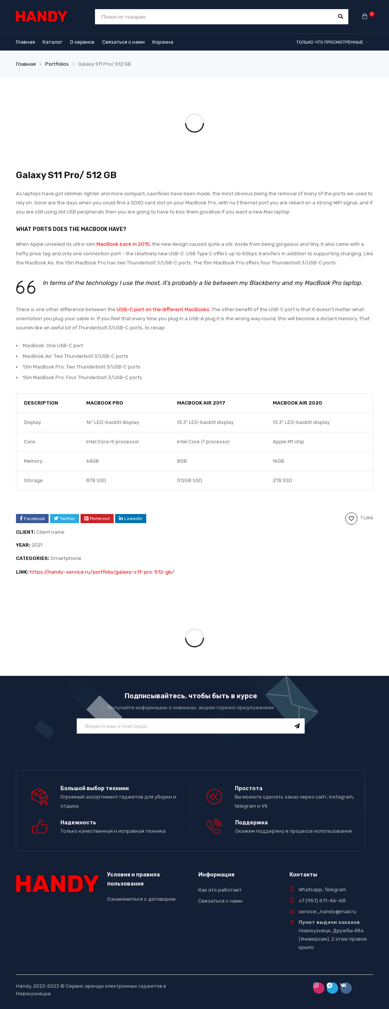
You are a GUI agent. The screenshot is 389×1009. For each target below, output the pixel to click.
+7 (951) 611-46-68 (320, 895)
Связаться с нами (219, 895)
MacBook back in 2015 (122, 243)
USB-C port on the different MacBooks (161, 308)
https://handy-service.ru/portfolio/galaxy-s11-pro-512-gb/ (98, 569)
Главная (25, 63)
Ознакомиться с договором (140, 894)
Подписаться (297, 723)
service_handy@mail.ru (326, 906)
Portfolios (56, 63)
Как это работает (219, 885)
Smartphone (65, 556)
